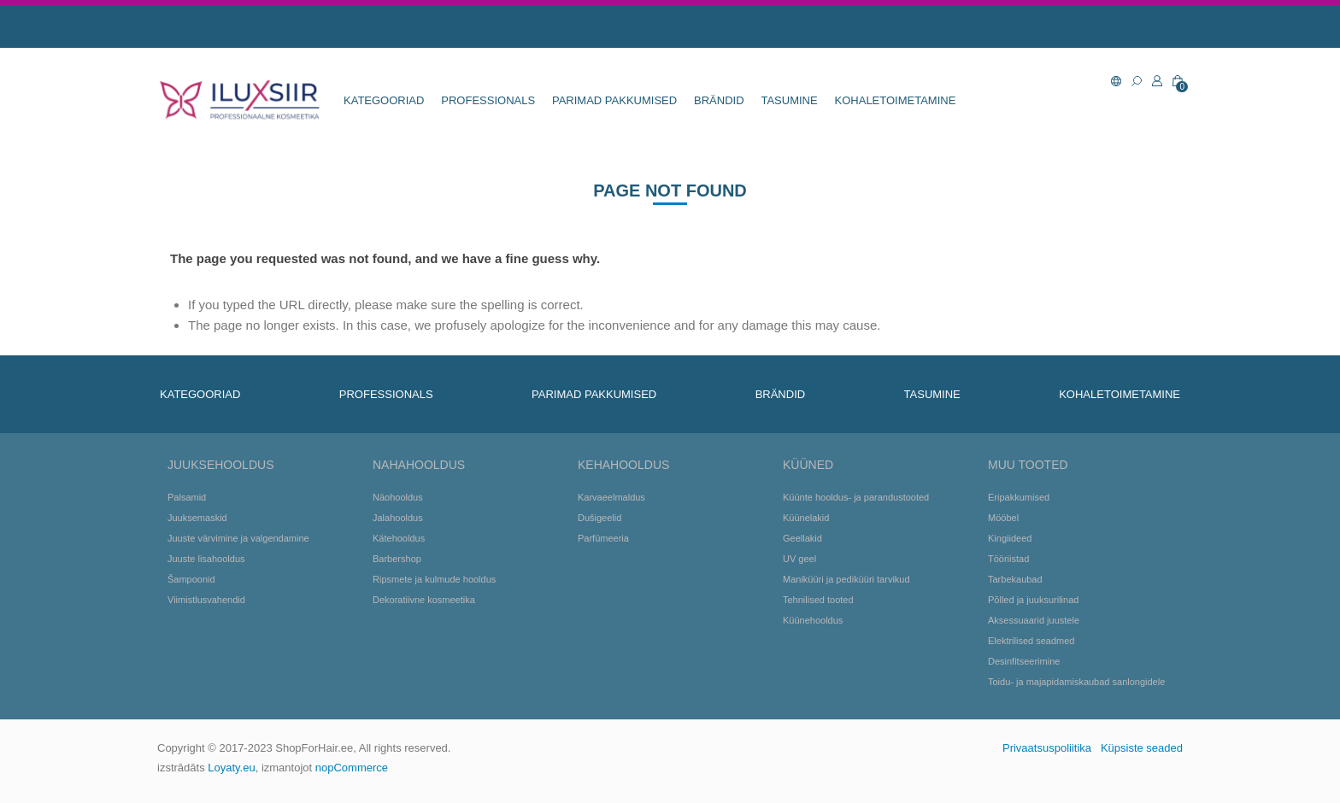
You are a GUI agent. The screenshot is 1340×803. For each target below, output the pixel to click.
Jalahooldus (398, 518)
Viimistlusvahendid (206, 600)
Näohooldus (398, 497)
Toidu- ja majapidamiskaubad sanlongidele (1076, 682)
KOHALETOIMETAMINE (895, 100)
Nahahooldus (419, 465)
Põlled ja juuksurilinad (1033, 600)
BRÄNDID (719, 100)
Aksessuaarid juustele (1033, 620)
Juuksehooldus (220, 465)
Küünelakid (806, 518)
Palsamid (187, 497)
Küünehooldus (813, 620)
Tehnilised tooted (818, 600)
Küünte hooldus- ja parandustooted (856, 497)
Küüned (808, 465)
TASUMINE (789, 100)
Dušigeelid (599, 518)
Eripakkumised (1018, 497)
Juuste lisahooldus (206, 559)
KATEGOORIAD (384, 100)
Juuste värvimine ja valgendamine (238, 538)
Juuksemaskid (197, 518)
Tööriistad (1008, 559)
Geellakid (802, 538)
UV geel (799, 559)
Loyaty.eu (231, 767)
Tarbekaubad (1015, 579)
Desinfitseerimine (1024, 661)
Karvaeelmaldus (611, 497)
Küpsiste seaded (1142, 747)
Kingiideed (1009, 538)
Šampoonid (191, 579)
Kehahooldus (623, 465)
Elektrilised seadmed (1031, 641)
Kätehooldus (399, 538)
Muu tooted (1028, 465)
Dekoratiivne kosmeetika (424, 600)
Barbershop (397, 559)
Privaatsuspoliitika (1046, 747)
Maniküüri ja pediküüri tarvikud (846, 579)
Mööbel (1003, 518)
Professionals (488, 100)
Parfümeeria (603, 538)
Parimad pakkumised (614, 100)
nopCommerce (351, 767)
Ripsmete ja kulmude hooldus (434, 579)
